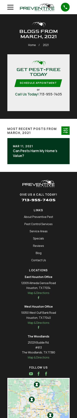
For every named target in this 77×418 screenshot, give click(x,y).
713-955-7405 (50, 94)
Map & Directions (38, 293)
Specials (38, 238)
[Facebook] (39, 374)
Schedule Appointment (38, 82)
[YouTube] (31, 374)
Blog (38, 253)
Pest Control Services (38, 224)
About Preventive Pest (38, 217)
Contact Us (38, 260)
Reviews (38, 246)
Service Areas (39, 231)
